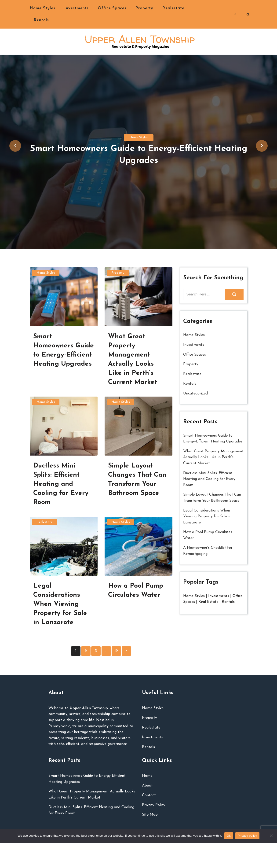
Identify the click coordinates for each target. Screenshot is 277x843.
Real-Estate (208, 602)
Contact (149, 795)
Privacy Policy (153, 805)
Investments (76, 8)
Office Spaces (112, 8)
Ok (229, 835)
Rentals (41, 20)
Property (144, 8)
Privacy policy (247, 835)
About (147, 786)
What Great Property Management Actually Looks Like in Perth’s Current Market (213, 457)
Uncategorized (195, 393)
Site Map (150, 815)
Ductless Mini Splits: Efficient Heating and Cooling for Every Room (209, 479)
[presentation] (15, 146)
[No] (271, 835)
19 (116, 651)
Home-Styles (194, 596)
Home (147, 776)
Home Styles (42, 8)
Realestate (173, 8)
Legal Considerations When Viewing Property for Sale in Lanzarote (207, 516)
